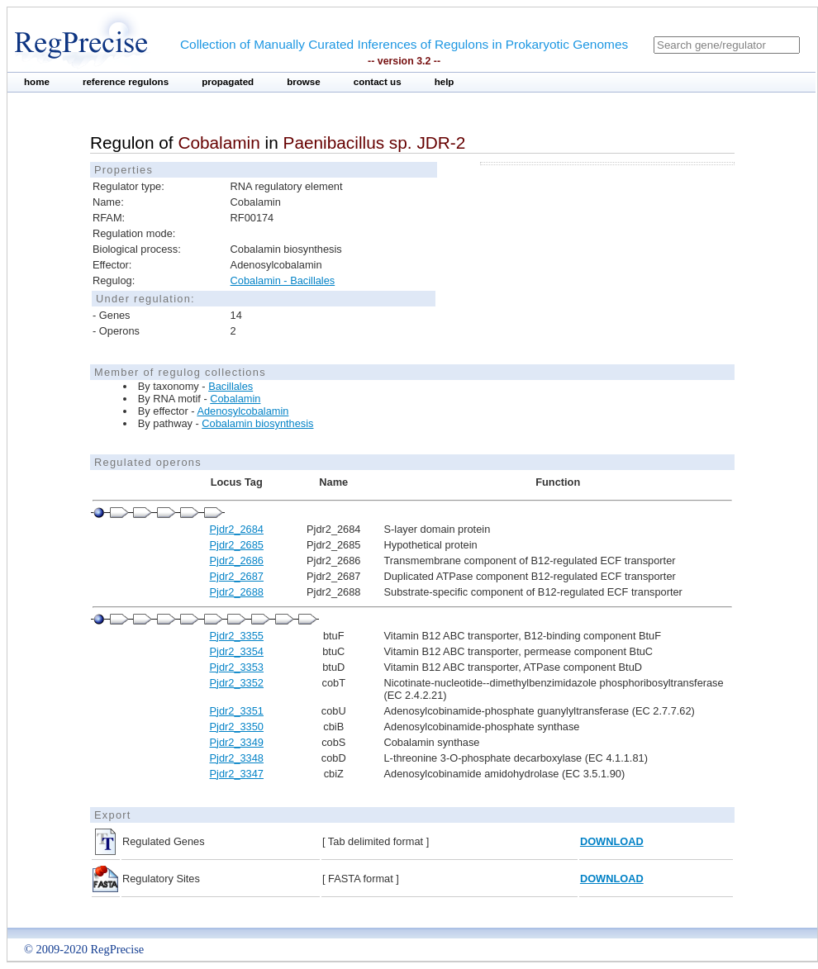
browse (304, 82)
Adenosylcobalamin (242, 411)
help (444, 82)
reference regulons (126, 82)
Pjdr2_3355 (237, 635)
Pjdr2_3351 (237, 711)
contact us (378, 82)
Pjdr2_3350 (237, 726)
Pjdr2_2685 (237, 545)
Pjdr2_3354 (237, 651)
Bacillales (230, 386)
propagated (228, 82)
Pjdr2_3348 (237, 758)
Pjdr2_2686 (237, 560)
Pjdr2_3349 (237, 742)
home (37, 82)
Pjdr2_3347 (237, 773)
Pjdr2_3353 (237, 667)
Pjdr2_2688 (237, 592)
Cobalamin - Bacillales (283, 280)
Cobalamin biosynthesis (257, 423)
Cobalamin (235, 398)
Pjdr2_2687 (237, 576)
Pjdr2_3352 (237, 683)
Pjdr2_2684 (237, 529)
